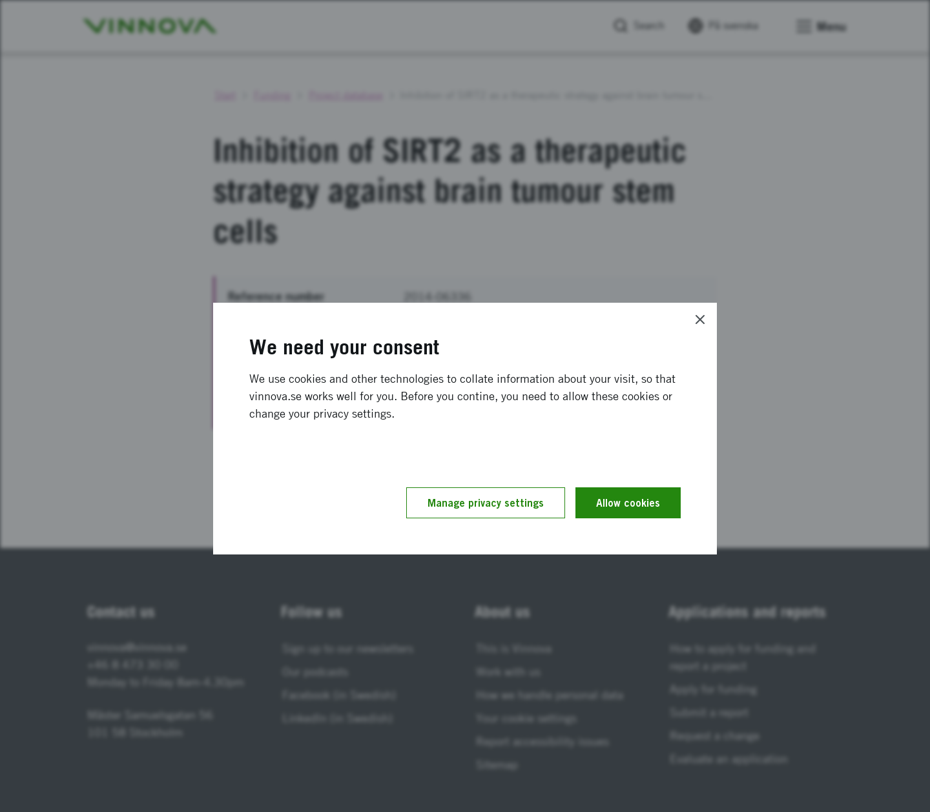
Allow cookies (628, 502)
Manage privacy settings (486, 502)
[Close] (700, 319)
